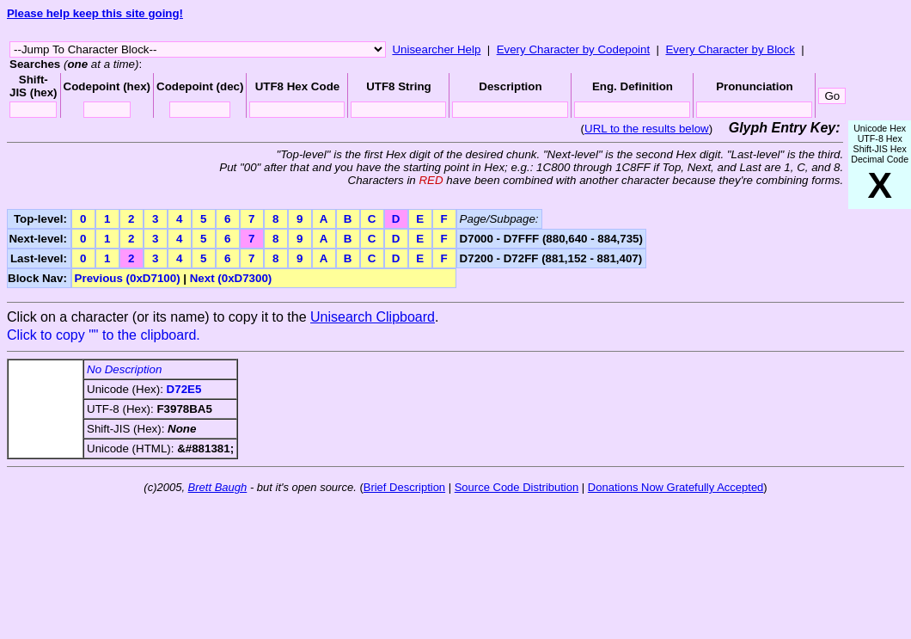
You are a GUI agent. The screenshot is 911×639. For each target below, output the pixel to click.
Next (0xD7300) (231, 278)
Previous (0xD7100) (127, 278)
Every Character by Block (729, 49)
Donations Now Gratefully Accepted (676, 487)
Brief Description (404, 487)
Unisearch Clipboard (372, 317)
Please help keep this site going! (95, 13)
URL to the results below (646, 128)
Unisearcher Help (436, 49)
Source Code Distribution (517, 487)
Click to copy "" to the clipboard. (103, 335)
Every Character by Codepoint (574, 49)
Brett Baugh (218, 487)
